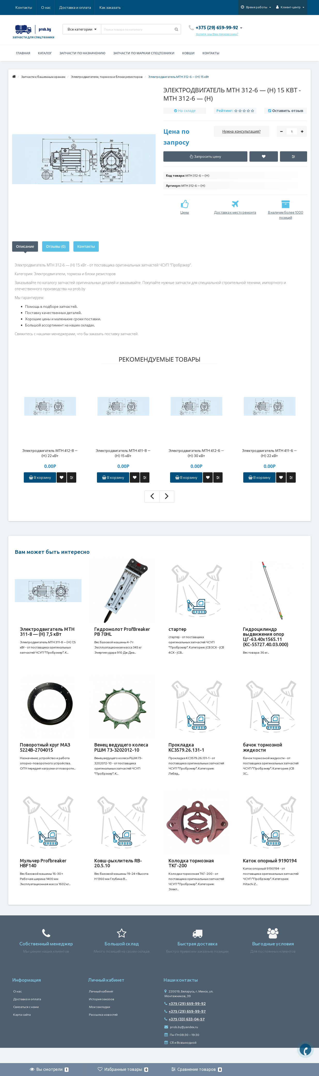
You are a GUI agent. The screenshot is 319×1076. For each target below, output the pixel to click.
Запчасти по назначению (82, 53)
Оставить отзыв (287, 110)
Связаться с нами (26, 1022)
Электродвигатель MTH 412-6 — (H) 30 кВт (196, 453)
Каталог (45, 53)
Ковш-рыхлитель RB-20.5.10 (118, 873)
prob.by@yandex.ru (181, 1042)
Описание (25, 246)
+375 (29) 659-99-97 (185, 1027)
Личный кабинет (101, 1006)
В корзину (40, 477)
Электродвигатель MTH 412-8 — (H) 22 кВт (50, 453)
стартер (177, 629)
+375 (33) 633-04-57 (184, 1034)
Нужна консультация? (241, 131)
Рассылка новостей (103, 1030)
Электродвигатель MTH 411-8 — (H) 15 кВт (123, 453)
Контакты (113, 7)
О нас (20, 7)
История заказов (101, 1014)
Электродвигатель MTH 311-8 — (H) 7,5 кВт (47, 631)
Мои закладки (99, 1022)
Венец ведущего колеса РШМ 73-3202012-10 (121, 752)
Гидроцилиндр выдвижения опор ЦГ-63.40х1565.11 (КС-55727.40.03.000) (265, 636)
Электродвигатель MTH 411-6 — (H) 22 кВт (269, 453)
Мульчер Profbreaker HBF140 (43, 873)
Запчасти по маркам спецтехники (143, 53)
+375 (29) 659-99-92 (185, 1019)
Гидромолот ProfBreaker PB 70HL (122, 631)
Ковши (188, 53)
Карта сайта (22, 1030)
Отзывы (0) (55, 246)
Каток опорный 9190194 (270, 870)
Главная (23, 53)
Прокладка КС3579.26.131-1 (186, 752)
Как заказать (85, 7)
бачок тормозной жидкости (262, 752)
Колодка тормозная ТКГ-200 (191, 873)
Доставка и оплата (50, 7)
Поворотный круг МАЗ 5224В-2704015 (45, 752)
